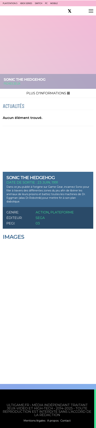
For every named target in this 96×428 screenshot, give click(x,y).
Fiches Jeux (12, 83)
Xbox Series (26, 3)
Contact (65, 420)
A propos (53, 420)
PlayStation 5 (10, 3)
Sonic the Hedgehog (30, 177)
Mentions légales (34, 420)
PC (46, 3)
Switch (38, 3)
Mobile (54, 3)
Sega (40, 218)
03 (38, 223)
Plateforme (62, 212)
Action (42, 212)
